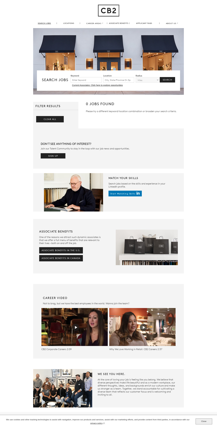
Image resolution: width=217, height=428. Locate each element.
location (107, 75)
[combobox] (118, 80)
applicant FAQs (144, 23)
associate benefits (118, 23)
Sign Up (53, 156)
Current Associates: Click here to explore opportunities (97, 85)
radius (139, 75)
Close (203, 421)
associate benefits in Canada (61, 258)
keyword (75, 75)
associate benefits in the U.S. (61, 250)
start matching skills (122, 193)
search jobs (44, 23)
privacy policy (96, 423)
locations (68, 23)
